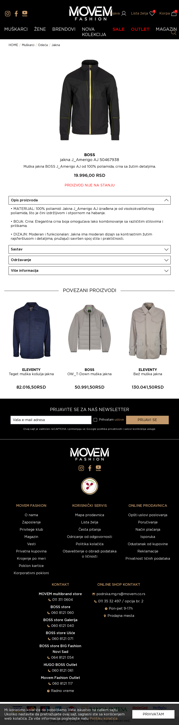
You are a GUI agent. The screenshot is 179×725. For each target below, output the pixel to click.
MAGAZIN (166, 29)
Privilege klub (31, 529)
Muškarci (28, 45)
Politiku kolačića (103, 718)
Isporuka (147, 537)
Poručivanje (148, 522)
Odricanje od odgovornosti (89, 537)
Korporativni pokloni (31, 573)
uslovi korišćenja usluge (139, 429)
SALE (119, 29)
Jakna (55, 45)
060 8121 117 (62, 683)
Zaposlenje (31, 522)
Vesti (31, 544)
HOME (13, 45)
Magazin (31, 537)
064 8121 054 (62, 657)
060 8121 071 (62, 639)
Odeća (43, 45)
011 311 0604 (62, 600)
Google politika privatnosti (104, 429)
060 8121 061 (62, 670)
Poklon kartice (31, 566)
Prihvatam (153, 714)
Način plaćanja (147, 529)
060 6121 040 (62, 626)
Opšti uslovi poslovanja (147, 515)
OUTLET (140, 29)
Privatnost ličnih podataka (147, 558)
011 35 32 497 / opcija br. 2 (120, 601)
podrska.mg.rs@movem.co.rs (120, 594)
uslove (119, 419)
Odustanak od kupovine (148, 544)
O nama (31, 515)
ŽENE (40, 29)
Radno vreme (62, 691)
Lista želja (89, 522)
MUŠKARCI (16, 29)
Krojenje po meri (31, 558)
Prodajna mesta (121, 615)
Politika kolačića (89, 544)
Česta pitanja (90, 529)
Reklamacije (147, 551)
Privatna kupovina (31, 551)
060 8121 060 (62, 613)
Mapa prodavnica (89, 515)
